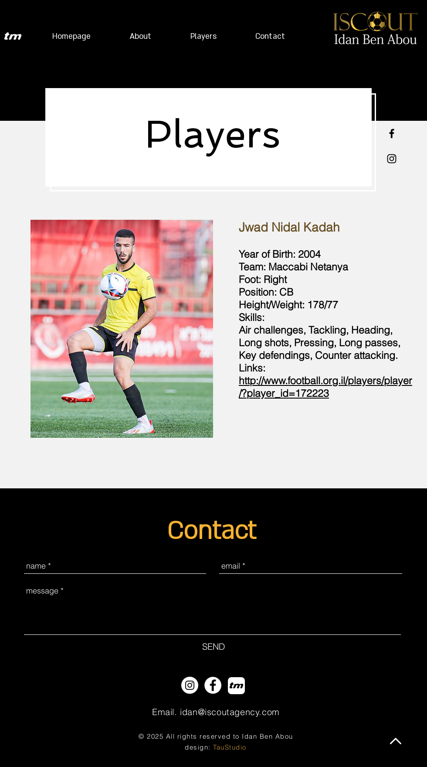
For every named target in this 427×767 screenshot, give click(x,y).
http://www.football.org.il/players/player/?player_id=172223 (325, 386)
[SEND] (213, 647)
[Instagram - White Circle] (189, 685)
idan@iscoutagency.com (230, 711)
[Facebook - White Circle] (212, 685)
